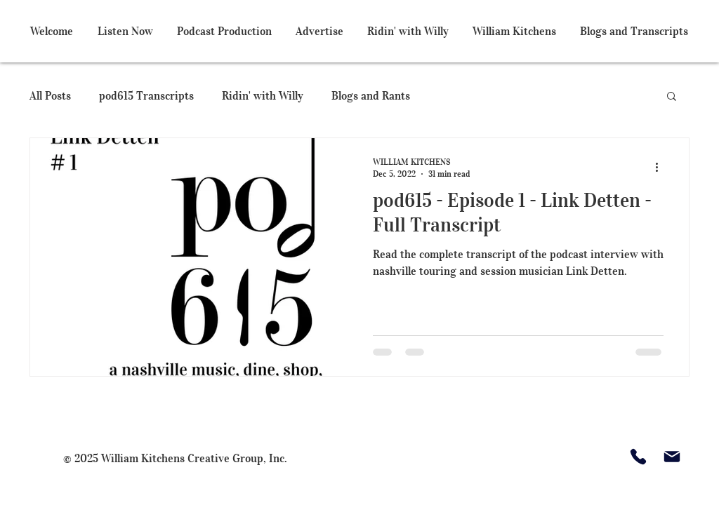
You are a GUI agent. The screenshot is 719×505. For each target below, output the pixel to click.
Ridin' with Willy (262, 95)
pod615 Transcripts (146, 95)
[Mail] (672, 456)
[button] (671, 97)
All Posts (50, 95)
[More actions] (661, 167)
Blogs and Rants (370, 95)
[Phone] (638, 456)
